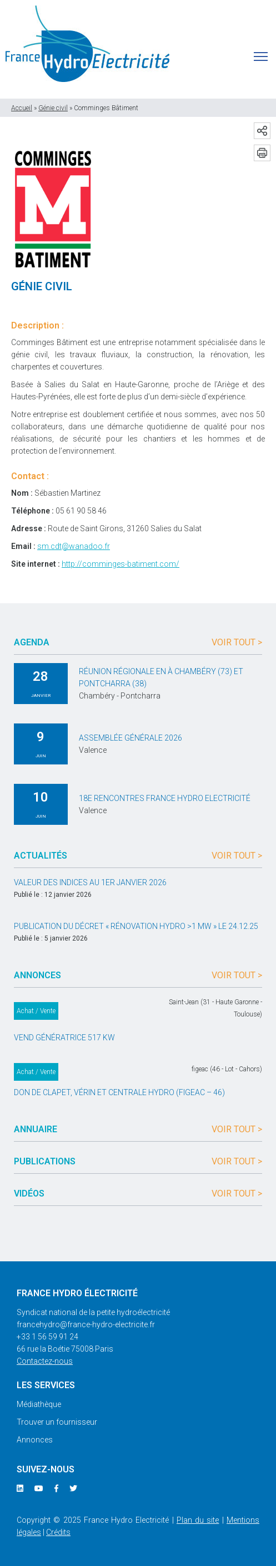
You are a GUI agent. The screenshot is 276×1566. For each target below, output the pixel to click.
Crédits (58, 1532)
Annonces (35, 1439)
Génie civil (53, 108)
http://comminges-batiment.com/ (120, 563)
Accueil (21, 108)
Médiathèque (39, 1404)
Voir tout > (237, 642)
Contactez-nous (45, 1361)
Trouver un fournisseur (57, 1422)
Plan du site (198, 1520)
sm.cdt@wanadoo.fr (73, 546)
